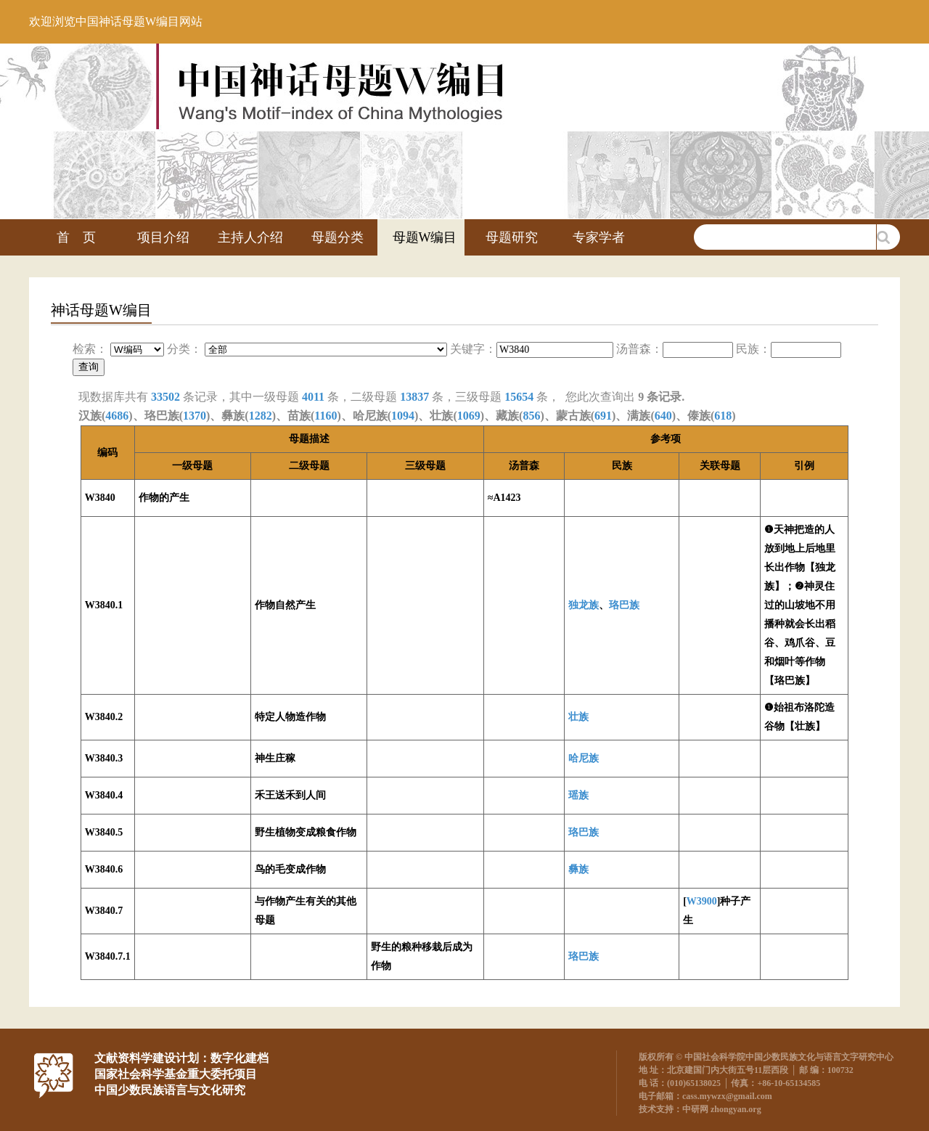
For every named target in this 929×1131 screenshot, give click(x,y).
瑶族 (578, 795)
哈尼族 (583, 758)
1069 (468, 415)
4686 (116, 415)
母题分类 (337, 237)
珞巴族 (624, 605)
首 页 (76, 237)
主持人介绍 (250, 237)
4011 (313, 397)
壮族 (578, 716)
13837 (414, 397)
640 (663, 415)
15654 (518, 397)
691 (603, 415)
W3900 (702, 901)
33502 (165, 397)
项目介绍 (163, 237)
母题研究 (512, 237)
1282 (260, 415)
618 (723, 415)
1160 (325, 415)
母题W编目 (425, 237)
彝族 (578, 869)
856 (531, 415)
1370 (194, 415)
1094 (402, 415)
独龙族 (583, 605)
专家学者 (599, 237)
